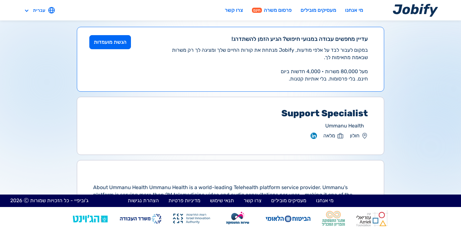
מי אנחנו (354, 10)
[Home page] (415, 10)
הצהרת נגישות (143, 200)
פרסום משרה (272, 10)
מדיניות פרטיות (184, 200)
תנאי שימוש (222, 200)
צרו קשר (234, 10)
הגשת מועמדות (110, 42)
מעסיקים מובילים (318, 10)
